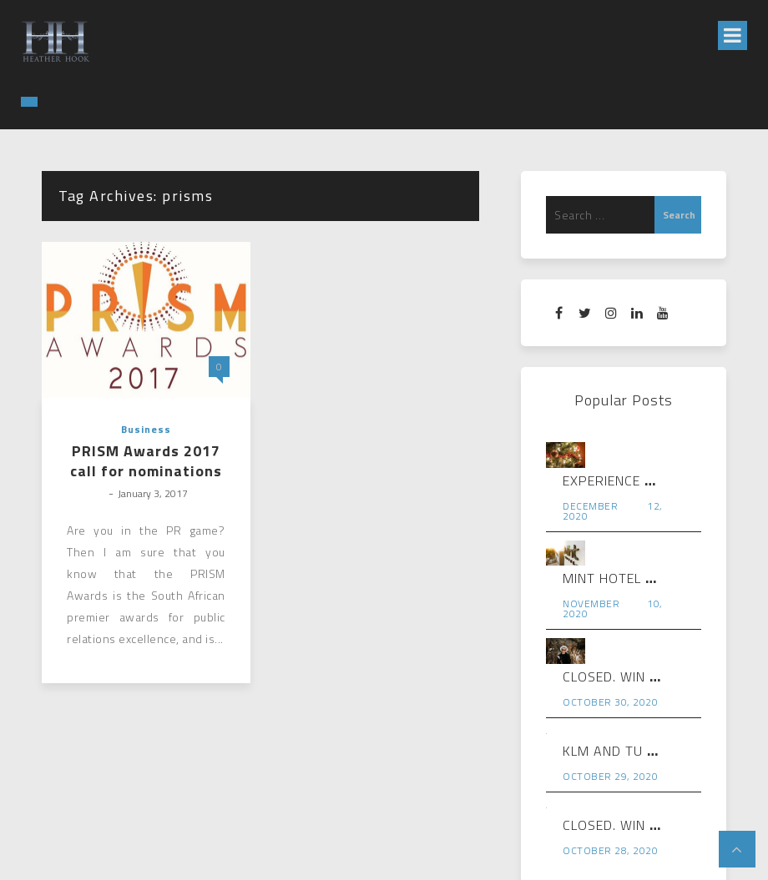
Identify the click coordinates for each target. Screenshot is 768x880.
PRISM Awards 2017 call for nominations (146, 460)
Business (146, 429)
